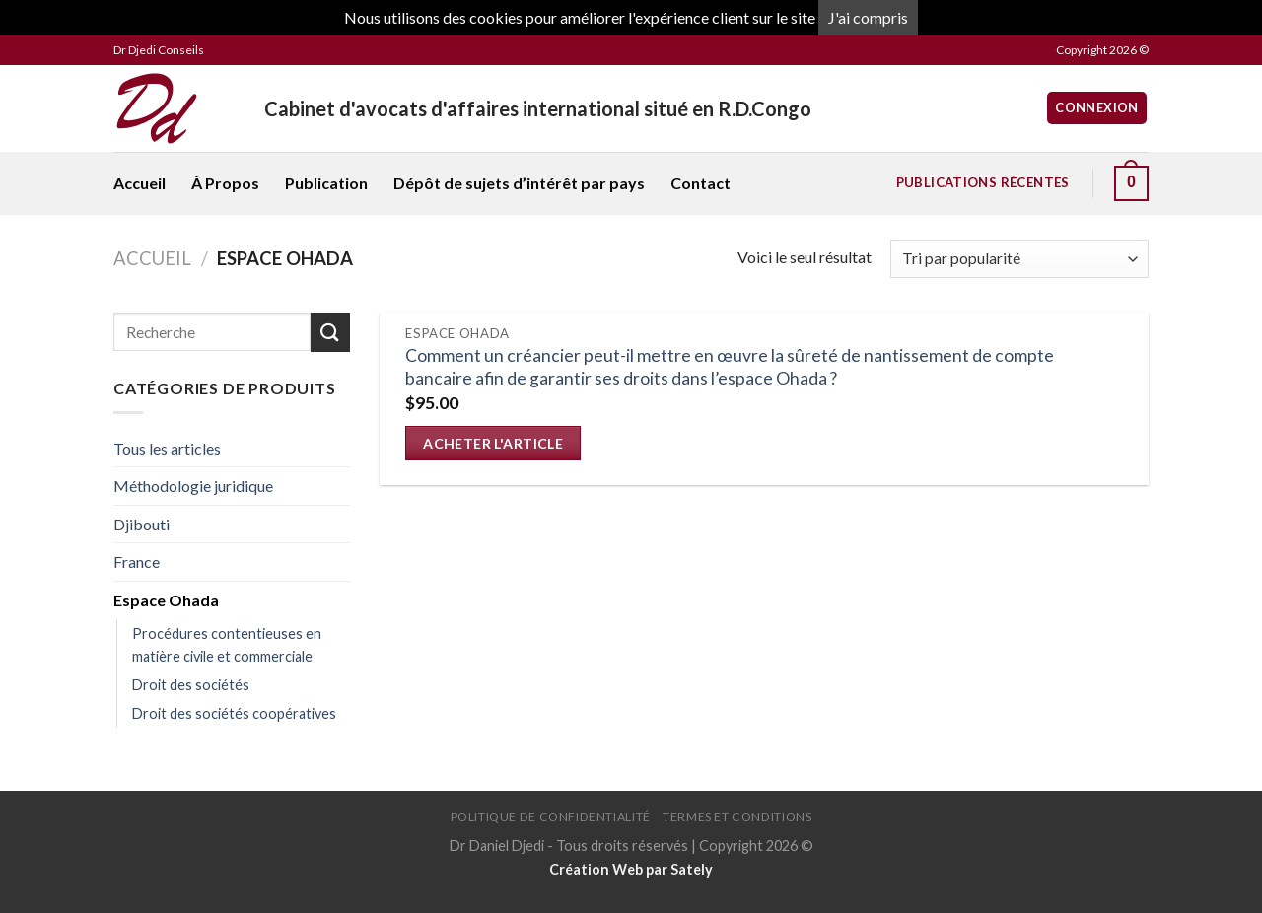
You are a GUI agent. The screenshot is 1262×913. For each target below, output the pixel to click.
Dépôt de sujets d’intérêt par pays (519, 183)
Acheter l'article (493, 443)
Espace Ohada (166, 600)
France (136, 561)
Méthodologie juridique (193, 485)
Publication (326, 183)
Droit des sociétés (190, 684)
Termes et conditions (737, 816)
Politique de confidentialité (551, 816)
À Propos (225, 183)
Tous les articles (167, 448)
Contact (700, 183)
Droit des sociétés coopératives (234, 713)
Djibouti (141, 524)
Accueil (139, 183)
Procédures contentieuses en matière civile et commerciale (226, 645)
